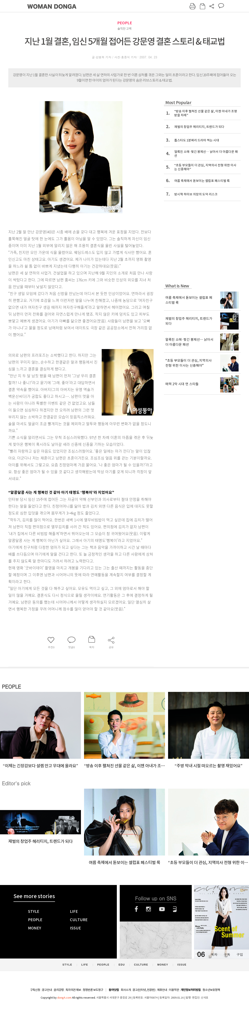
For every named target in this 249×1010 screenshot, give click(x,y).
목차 (214, 954)
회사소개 (126, 990)
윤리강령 (59, 990)
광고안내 (47, 990)
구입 (239, 954)
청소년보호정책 (211, 990)
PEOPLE (124, 23)
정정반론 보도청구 (93, 990)
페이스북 (136, 909)
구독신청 (35, 990)
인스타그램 (148, 909)
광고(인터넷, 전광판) (144, 990)
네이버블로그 (175, 909)
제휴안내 (162, 990)
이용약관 (174, 990)
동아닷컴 (114, 990)
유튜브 (162, 909)
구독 (226, 954)
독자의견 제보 (73, 990)
